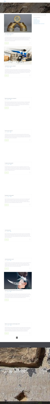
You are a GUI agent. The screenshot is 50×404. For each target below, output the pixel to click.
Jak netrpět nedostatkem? (9, 33)
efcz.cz (8, 67)
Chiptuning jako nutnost (36, 22)
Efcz (5, 1)
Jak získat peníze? (8, 230)
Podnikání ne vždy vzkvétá (9, 195)
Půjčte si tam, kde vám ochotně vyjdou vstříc (12, 323)
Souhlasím (40, 402)
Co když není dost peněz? (9, 163)
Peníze (10, 67)
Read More (6, 75)
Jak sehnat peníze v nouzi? (9, 259)
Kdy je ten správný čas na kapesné (10, 98)
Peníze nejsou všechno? (9, 130)
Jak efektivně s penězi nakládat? (10, 66)
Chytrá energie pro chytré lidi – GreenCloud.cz (38, 23)
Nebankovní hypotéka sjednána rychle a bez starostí (14, 290)
